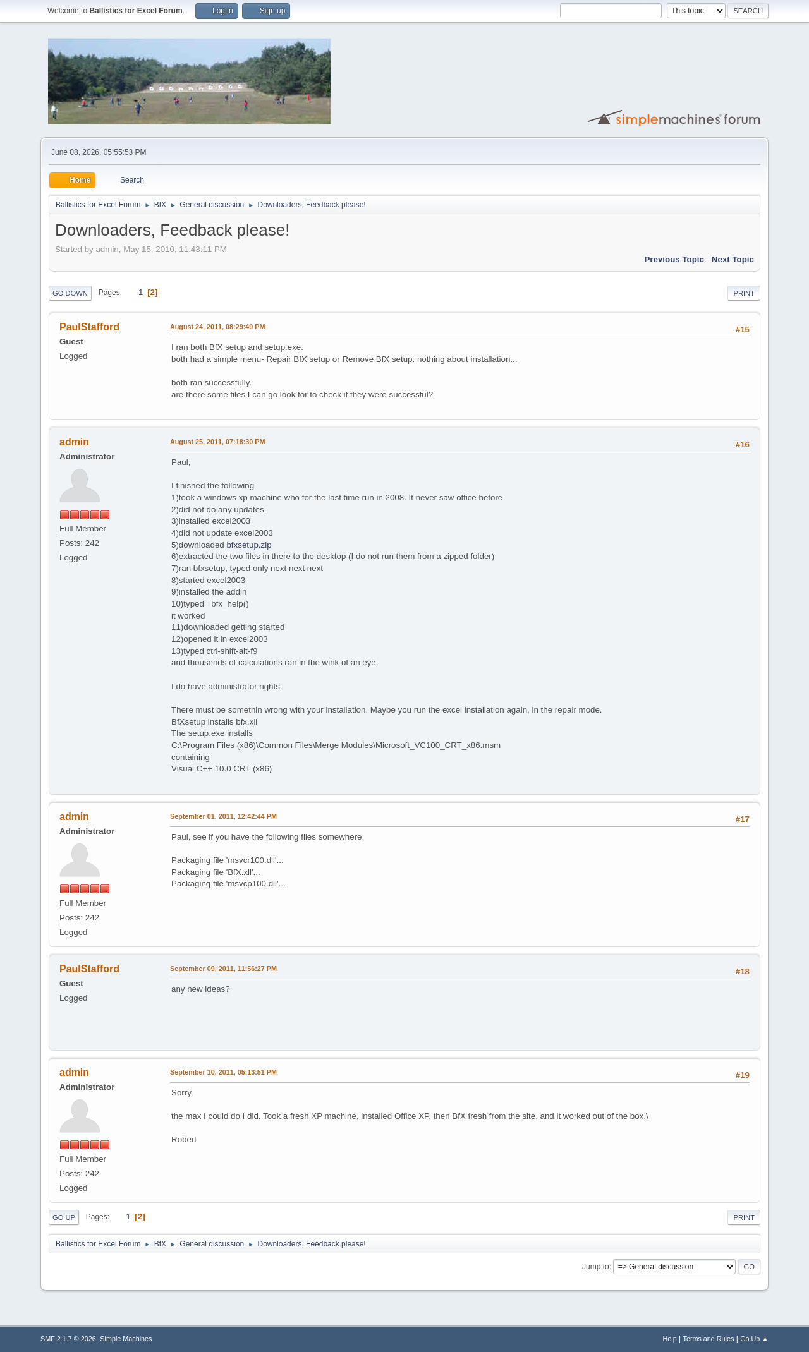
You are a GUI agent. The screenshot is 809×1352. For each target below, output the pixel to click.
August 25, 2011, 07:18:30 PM (217, 441)
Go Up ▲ (754, 1339)
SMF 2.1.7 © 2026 (68, 1339)
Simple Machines (126, 1339)
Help (670, 1339)
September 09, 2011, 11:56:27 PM (223, 968)
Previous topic (674, 259)
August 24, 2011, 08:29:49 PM (217, 326)
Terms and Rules (708, 1339)
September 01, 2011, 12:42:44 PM (223, 816)
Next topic (733, 259)
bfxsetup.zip (248, 545)
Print (744, 293)
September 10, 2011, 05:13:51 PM (223, 1072)
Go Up (63, 1217)
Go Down (70, 293)
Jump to (595, 1266)
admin (74, 442)
